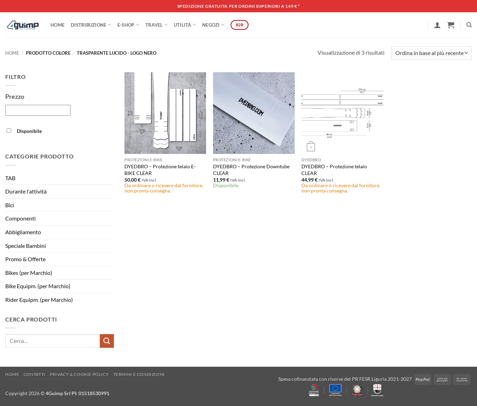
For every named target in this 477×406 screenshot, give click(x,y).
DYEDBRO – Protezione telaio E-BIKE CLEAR (160, 169)
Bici (9, 205)
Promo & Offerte (25, 259)
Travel (156, 24)
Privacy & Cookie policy (79, 374)
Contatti (34, 374)
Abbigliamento (23, 232)
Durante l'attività (26, 191)
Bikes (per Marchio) (28, 272)
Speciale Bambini (25, 245)
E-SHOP (128, 24)
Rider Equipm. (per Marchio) (39, 299)
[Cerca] (469, 25)
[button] (437, 25)
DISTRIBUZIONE (91, 24)
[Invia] (107, 341)
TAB (10, 178)
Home (57, 25)
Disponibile (29, 131)
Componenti (20, 218)
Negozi (213, 24)
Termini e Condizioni (139, 374)
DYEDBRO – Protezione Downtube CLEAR (251, 169)
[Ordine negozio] (431, 53)
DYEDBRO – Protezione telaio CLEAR (334, 169)
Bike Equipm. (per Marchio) (37, 286)
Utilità (185, 24)
